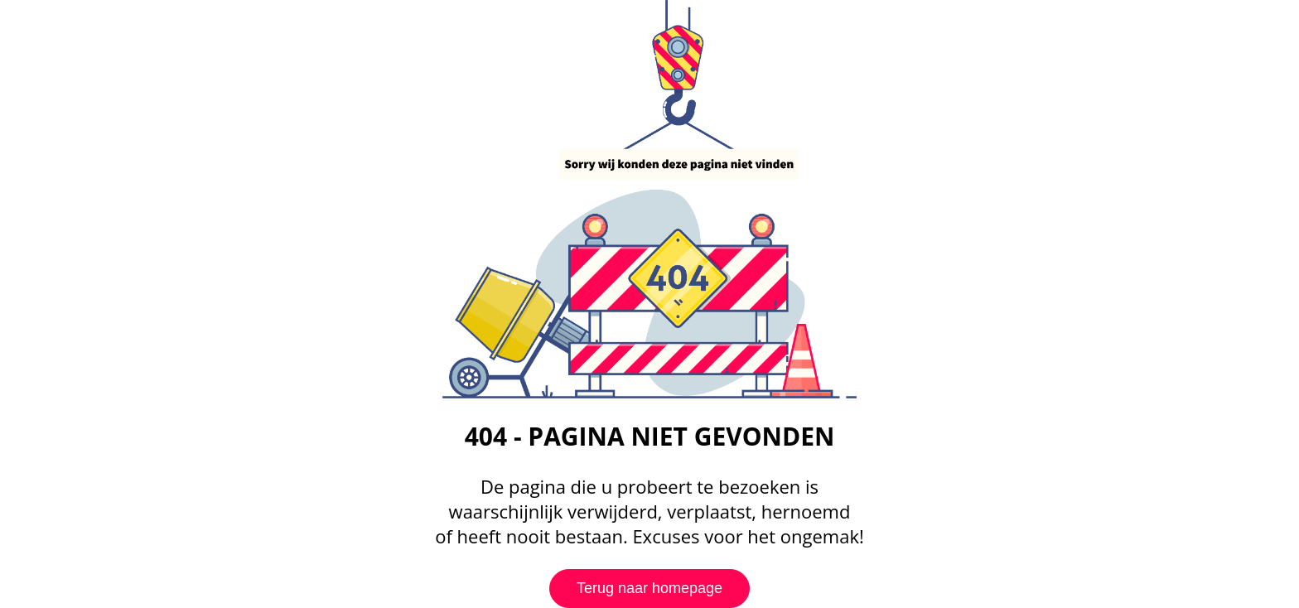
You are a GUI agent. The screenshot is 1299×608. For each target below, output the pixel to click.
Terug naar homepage (649, 588)
